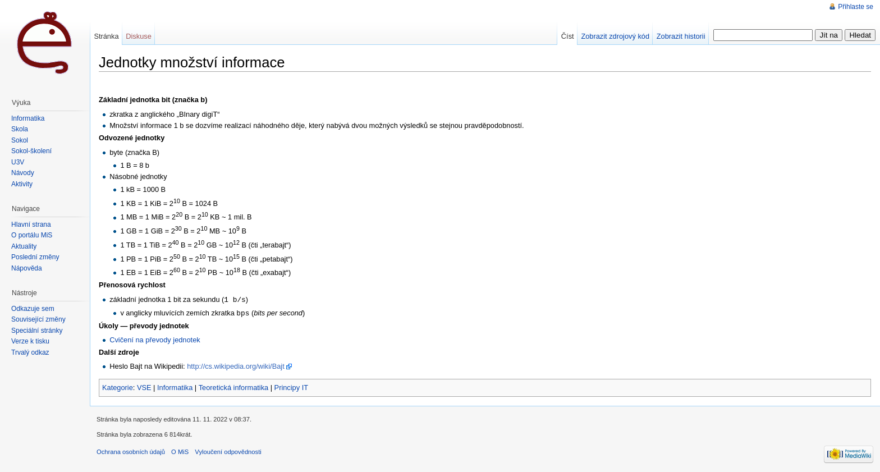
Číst (567, 36)
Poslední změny (35, 257)
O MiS (180, 450)
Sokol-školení (31, 151)
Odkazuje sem (32, 309)
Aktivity (22, 184)
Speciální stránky (36, 330)
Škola (19, 129)
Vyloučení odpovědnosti (228, 450)
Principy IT (291, 386)
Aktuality (23, 246)
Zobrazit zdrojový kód (615, 36)
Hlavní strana (31, 224)
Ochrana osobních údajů (131, 450)
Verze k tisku (30, 341)
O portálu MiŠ (31, 235)
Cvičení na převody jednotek (154, 338)
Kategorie (117, 386)
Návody (22, 173)
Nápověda (26, 268)
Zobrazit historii (681, 36)
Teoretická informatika (233, 386)
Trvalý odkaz (30, 352)
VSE (144, 386)
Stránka (106, 36)
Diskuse (139, 36)
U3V (17, 162)
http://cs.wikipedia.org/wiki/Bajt (236, 365)
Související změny (38, 319)
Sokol (19, 140)
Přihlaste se (855, 7)
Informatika (174, 386)
